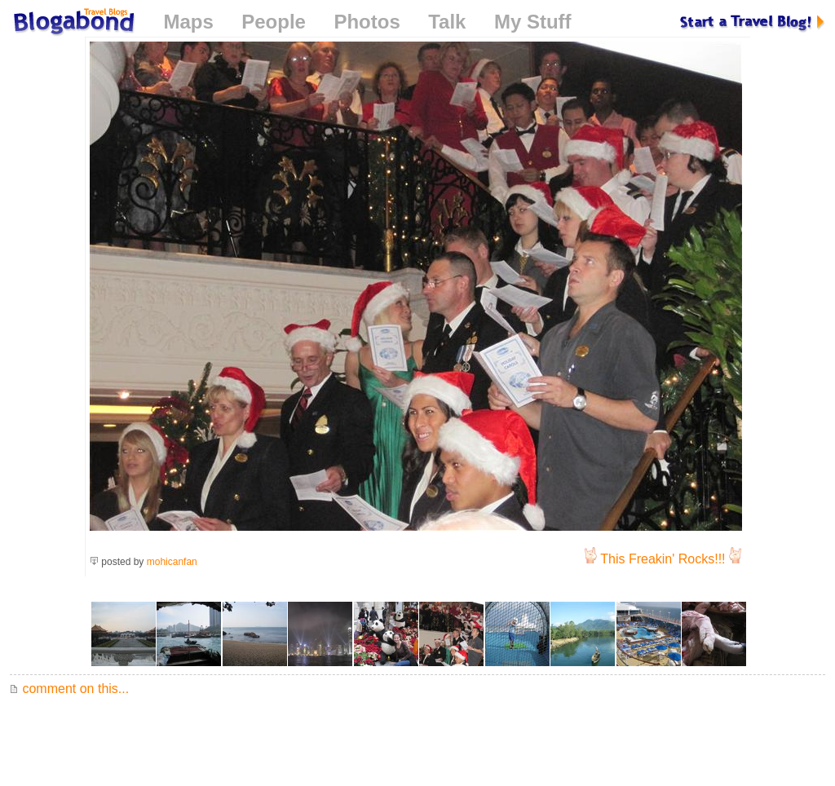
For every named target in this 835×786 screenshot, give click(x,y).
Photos (367, 22)
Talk (447, 22)
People (273, 22)
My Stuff (533, 22)
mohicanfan (172, 561)
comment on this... (69, 688)
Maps (188, 22)
